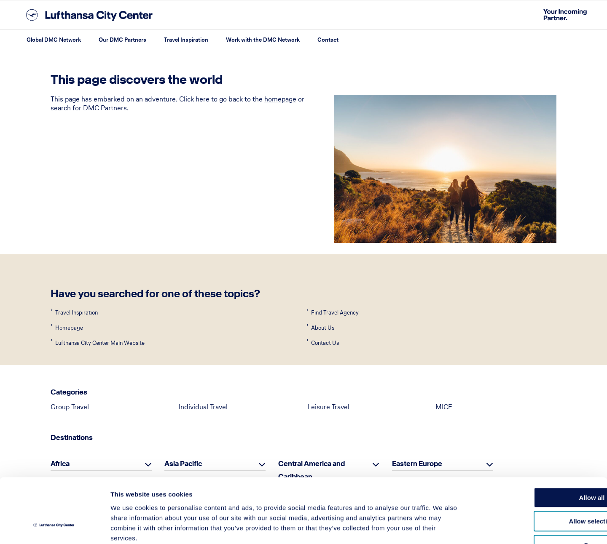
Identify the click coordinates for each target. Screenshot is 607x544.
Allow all (537, 443)
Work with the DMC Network (263, 40)
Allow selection (536, 467)
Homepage (68, 328)
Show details (442, 527)
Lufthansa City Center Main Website (99, 343)
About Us (322, 328)
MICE (443, 407)
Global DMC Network (54, 40)
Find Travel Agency (334, 313)
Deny (537, 490)
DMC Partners (105, 108)
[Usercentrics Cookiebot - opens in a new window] (54, 527)
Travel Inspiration (186, 40)
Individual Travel (203, 407)
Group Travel (70, 407)
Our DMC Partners (122, 40)
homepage (280, 99)
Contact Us (324, 343)
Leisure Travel (328, 407)
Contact (327, 40)
